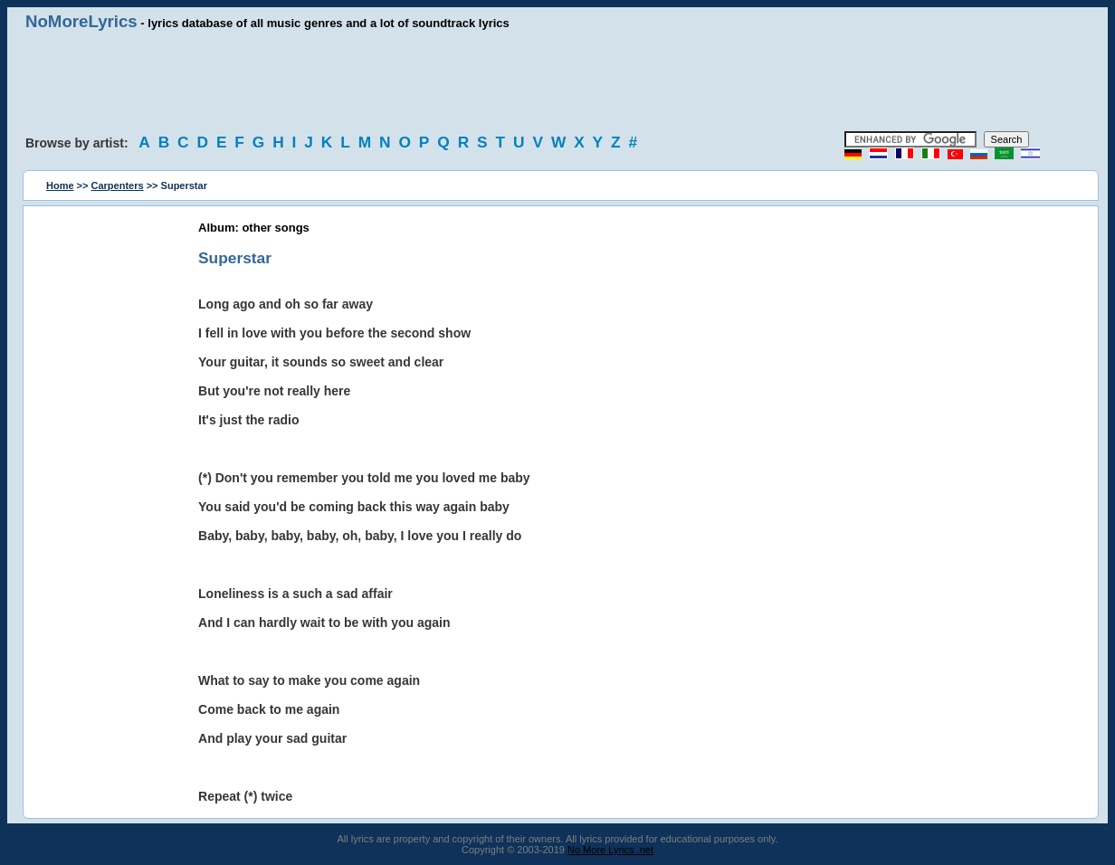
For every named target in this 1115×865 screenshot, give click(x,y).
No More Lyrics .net (610, 849)
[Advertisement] (557, 81)
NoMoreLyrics (81, 21)
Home (60, 185)
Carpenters (117, 185)
